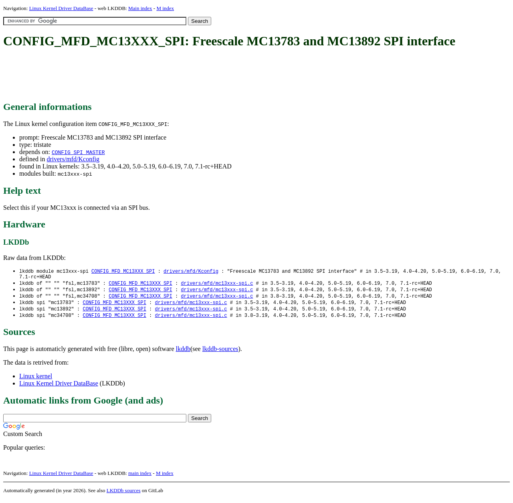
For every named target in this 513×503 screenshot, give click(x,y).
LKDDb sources (124, 494)
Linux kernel (35, 380)
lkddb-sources (220, 352)
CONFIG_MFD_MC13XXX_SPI (123, 271)
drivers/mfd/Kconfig (72, 159)
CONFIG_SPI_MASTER (78, 152)
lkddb (183, 352)
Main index (140, 8)
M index (165, 8)
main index (139, 477)
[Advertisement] (149, 75)
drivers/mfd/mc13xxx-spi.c (217, 285)
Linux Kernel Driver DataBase (61, 8)
